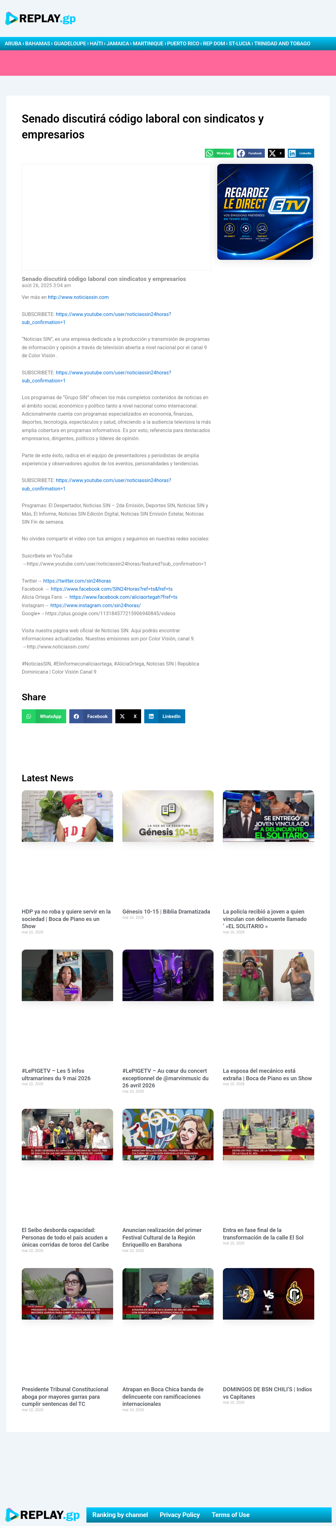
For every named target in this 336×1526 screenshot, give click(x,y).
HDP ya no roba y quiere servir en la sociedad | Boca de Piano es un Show (66, 918)
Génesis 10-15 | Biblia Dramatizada (166, 911)
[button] (219, 153)
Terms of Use (231, 1515)
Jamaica (118, 43)
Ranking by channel (120, 1515)
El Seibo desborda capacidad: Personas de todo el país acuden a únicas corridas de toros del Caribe (65, 1237)
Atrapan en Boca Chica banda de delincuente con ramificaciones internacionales (163, 1396)
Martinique (148, 43)
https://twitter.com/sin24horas (77, 581)
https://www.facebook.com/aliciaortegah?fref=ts (123, 597)
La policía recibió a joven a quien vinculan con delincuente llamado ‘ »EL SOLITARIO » (264, 918)
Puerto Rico (183, 43)
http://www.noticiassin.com (78, 297)
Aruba (13, 43)
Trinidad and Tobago (282, 43)
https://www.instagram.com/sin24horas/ (95, 605)
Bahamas (37, 43)
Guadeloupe (70, 43)
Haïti (96, 43)
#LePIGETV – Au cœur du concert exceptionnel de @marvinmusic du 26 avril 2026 (165, 1078)
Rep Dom (214, 43)
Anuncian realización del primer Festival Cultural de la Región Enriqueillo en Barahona (162, 1237)
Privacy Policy (180, 1515)
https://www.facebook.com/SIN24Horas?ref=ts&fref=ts (112, 589)
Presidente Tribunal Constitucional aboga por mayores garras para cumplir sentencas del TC (65, 1396)
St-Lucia (240, 43)
